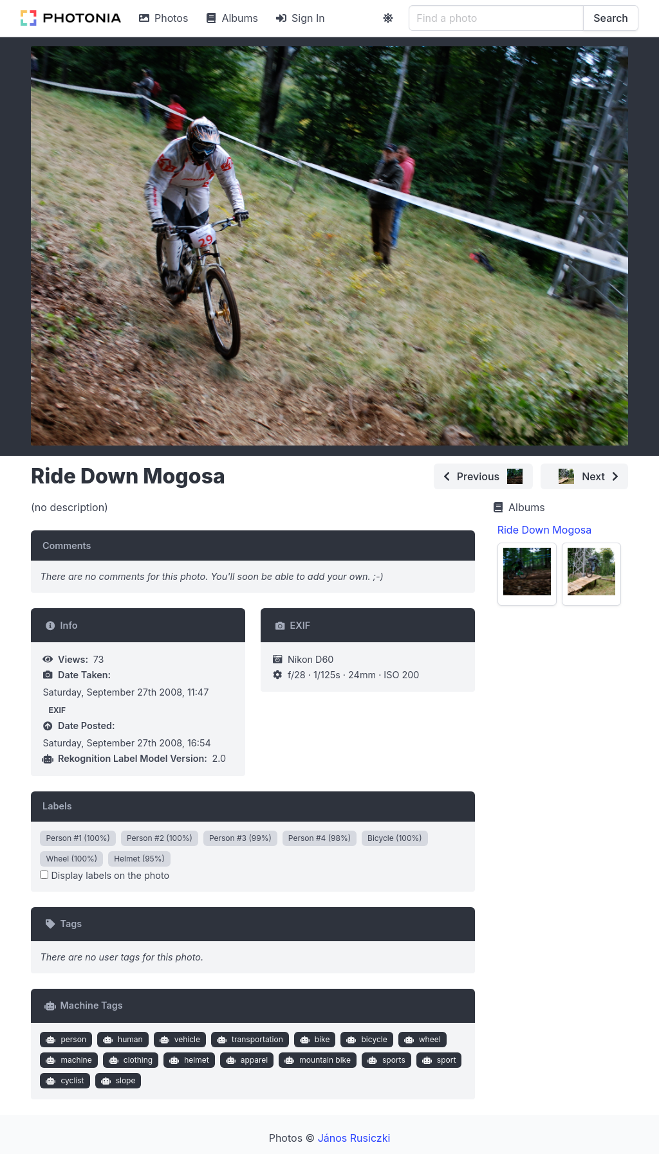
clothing (129, 1060)
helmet (188, 1060)
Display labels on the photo (104, 875)
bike (313, 1039)
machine (67, 1060)
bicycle (365, 1039)
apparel (245, 1060)
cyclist (63, 1080)
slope (116, 1080)
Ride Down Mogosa (544, 529)
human (121, 1039)
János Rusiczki (354, 1137)
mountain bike (316, 1060)
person (64, 1039)
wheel (420, 1039)
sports (384, 1060)
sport (437, 1060)
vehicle (178, 1039)
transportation (248, 1039)
